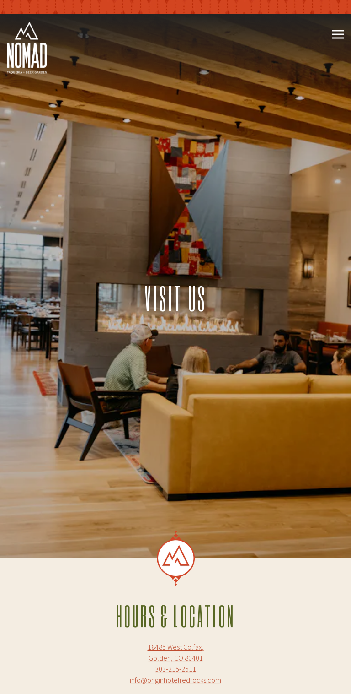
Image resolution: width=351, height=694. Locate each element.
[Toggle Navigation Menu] (338, 34)
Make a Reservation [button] (176, 680)
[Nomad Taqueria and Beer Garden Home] (27, 47)
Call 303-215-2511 (176, 654)
